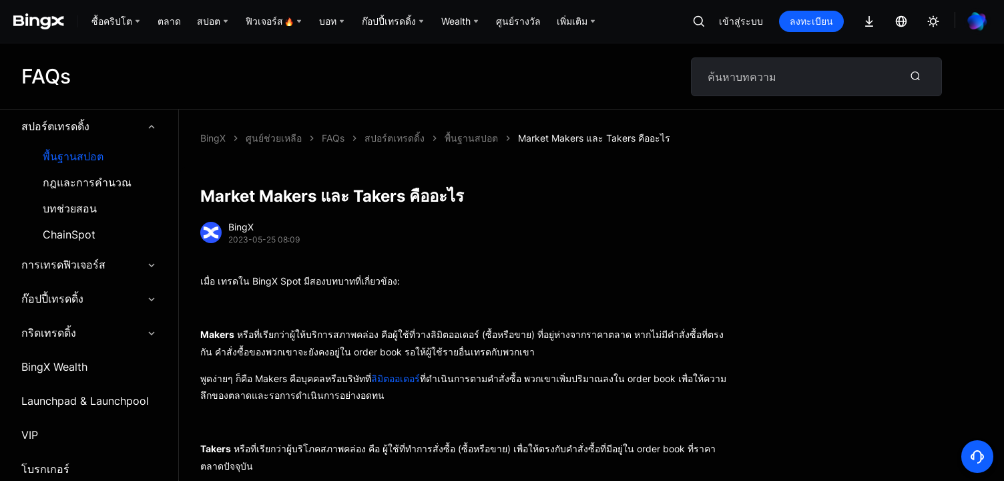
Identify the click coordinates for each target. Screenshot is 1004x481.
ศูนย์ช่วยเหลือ (274, 138)
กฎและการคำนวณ (87, 182)
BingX (213, 138)
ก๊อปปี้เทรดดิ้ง (89, 298)
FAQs (333, 138)
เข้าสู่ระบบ (741, 21)
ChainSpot (69, 234)
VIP (29, 435)
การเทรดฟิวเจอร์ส (89, 264)
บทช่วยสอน (70, 208)
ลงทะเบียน (811, 21)
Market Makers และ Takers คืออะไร (594, 138)
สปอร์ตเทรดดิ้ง (89, 126)
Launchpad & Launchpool (85, 401)
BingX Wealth (54, 366)
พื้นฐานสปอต (73, 156)
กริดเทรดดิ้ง (89, 332)
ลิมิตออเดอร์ (395, 378)
